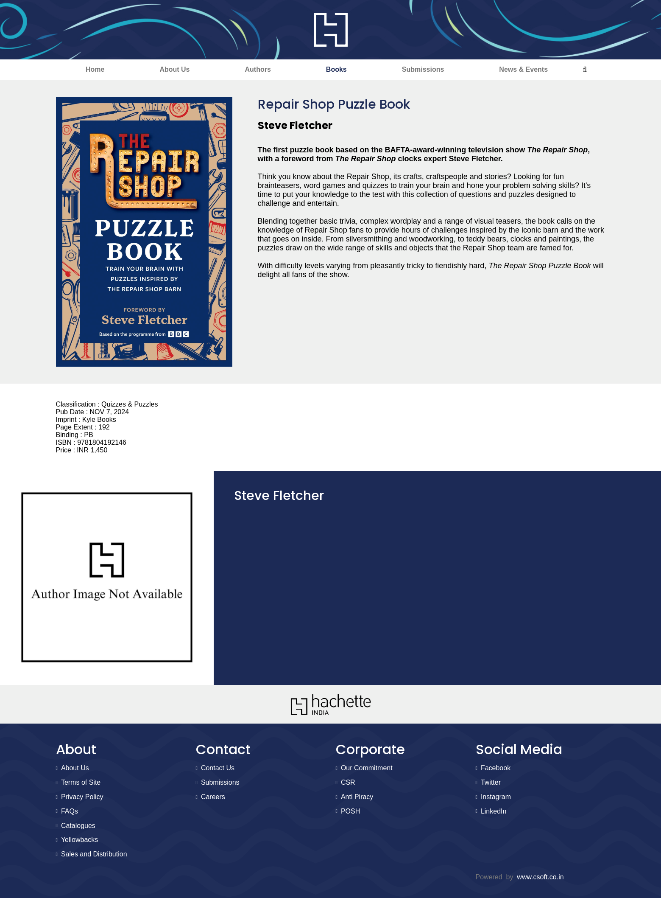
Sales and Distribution (94, 854)
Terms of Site (80, 782)
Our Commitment (367, 768)
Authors (258, 69)
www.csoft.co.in (540, 877)
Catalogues (78, 825)
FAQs (69, 811)
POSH (350, 811)
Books (336, 69)
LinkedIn (494, 811)
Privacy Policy (82, 796)
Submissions (423, 69)
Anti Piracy (357, 796)
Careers (213, 796)
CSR (348, 782)
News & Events (523, 69)
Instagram (496, 796)
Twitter (491, 782)
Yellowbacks (79, 839)
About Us (174, 69)
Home (95, 69)
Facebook (495, 768)
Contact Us (217, 768)
